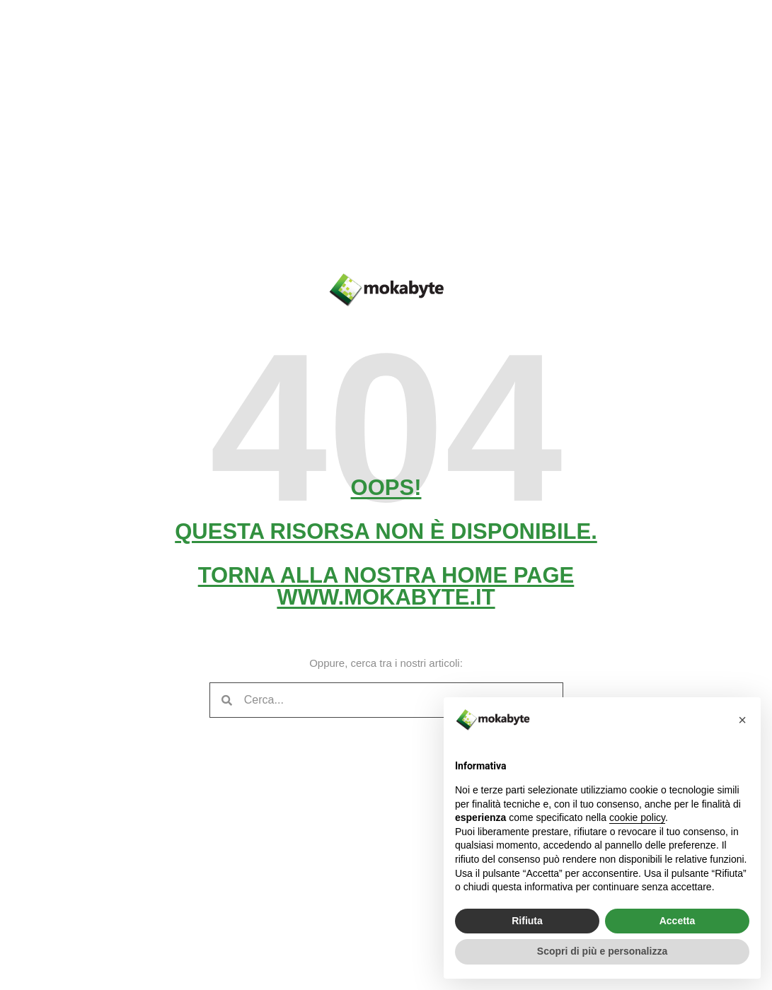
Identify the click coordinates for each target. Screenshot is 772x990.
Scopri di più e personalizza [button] (602, 951)
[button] (742, 720)
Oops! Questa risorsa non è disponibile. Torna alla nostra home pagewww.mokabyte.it (386, 542)
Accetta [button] (677, 920)
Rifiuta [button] (527, 920)
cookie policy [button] (637, 817)
